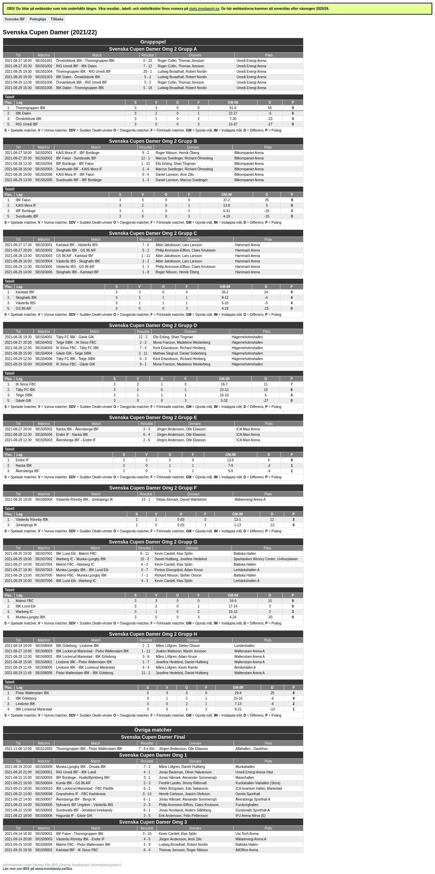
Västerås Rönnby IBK (32, 519)
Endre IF (22, 460)
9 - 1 (143, 364)
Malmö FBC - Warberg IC (75, 564)
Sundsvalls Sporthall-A (253, 810)
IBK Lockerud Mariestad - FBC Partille (85, 788)
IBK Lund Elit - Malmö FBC (76, 553)
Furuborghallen (247, 805)
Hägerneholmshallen (247, 337)
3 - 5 (146, 816)
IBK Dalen (23, 113)
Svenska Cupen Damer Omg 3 (153, 822)
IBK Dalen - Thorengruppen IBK (80, 88)
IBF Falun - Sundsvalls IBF (76, 158)
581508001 (43, 662)
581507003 (43, 570)
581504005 (43, 364)
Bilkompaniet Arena (249, 153)
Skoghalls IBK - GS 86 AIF (76, 250)
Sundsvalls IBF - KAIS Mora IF (79, 169)
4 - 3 (144, 581)
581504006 (43, 359)
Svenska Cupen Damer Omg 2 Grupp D (153, 325)
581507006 (43, 581)
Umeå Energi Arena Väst (254, 772)
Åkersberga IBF (27, 471)
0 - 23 (147, 61)
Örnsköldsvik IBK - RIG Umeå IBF (81, 82)
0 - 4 (145, 174)
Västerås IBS (25, 303)
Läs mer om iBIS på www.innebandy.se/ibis (37, 869)
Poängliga (38, 19)
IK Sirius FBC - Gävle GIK (75, 364)
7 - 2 (146, 767)
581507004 (43, 564)
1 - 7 (145, 662)
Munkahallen (245, 767)
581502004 (43, 164)
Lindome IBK (25, 704)
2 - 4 (145, 169)
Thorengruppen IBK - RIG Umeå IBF (83, 71)
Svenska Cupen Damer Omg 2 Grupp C (153, 233)
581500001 (43, 772)
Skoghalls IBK (26, 297)
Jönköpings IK (26, 525)
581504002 (43, 342)
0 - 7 (144, 570)
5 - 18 (147, 88)
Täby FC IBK (25, 390)
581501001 (43, 61)
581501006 (43, 82)
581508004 (43, 646)
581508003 (43, 651)
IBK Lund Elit (25, 606)
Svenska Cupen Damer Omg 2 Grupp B (153, 141)
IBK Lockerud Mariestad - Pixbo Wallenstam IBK (92, 651)
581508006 (43, 673)
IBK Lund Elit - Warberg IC (76, 581)
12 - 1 (145, 158)
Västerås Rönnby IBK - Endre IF (80, 839)
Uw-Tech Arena (247, 834)
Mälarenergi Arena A (250, 499)
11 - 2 (145, 673)
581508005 (43, 667)
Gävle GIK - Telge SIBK (73, 353)
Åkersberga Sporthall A (253, 799)
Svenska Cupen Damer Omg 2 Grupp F (153, 488)
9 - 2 (145, 153)
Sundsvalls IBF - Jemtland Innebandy (84, 810)
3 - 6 (145, 656)
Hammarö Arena (247, 245)
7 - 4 (143, 348)
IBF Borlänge (25, 211)
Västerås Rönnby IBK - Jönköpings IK (84, 499)
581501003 (43, 77)
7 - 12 (147, 66)
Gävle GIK (23, 400)
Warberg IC (24, 612)
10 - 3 (144, 559)
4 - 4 (145, 667)
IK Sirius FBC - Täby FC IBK (77, 348)
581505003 (43, 440)
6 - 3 (143, 359)
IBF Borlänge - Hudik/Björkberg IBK (82, 777)
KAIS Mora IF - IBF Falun (75, 174)
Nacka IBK (24, 465)
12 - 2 (143, 337)
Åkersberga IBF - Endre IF (76, 440)
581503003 (43, 256)
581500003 (43, 777)
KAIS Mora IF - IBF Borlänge (77, 153)
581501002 (43, 66)
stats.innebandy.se (204, 9)
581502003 (43, 169)
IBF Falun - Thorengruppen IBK (79, 834)
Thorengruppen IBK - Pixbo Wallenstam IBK (89, 749)
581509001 (43, 834)
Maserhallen (245, 777)
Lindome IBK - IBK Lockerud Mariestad (85, 667)
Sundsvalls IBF (27, 216)
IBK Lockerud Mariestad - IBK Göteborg (86, 656)
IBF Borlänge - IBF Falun (75, 164)
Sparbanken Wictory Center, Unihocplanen (265, 559)
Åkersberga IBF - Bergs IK (76, 799)
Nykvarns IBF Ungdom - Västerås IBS (84, 805)
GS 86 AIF (23, 308)
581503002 (43, 250)
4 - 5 (146, 839)
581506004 (43, 499)
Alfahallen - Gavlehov (252, 749)
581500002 (43, 810)
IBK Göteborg (26, 698)
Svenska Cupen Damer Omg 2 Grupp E (153, 417)
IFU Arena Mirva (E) (250, 816)
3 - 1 (145, 267)
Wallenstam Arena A (249, 651)
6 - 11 (144, 553)
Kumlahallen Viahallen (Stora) (258, 783)
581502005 (43, 180)
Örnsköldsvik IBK (28, 119)
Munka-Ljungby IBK (30, 617)
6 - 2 (144, 564)
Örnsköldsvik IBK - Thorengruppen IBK (85, 61)
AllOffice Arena (247, 850)
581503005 (43, 267)
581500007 (43, 799)
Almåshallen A (245, 667)
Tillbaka (57, 19)
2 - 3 (146, 783)
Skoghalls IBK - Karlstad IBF (77, 272)
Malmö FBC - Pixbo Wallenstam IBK (83, 844)
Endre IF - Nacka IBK (72, 434)
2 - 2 (145, 261)
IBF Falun (23, 200)
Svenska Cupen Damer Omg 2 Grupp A (153, 49)
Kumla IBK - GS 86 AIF (73, 783)
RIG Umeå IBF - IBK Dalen (76, 66)
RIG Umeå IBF (27, 124)
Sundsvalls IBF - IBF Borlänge (79, 180)
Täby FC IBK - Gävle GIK (75, 337)
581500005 (43, 805)
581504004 (43, 353)
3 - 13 (147, 794)
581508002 (43, 656)
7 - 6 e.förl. (147, 749)
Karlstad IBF (25, 292)
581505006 (43, 434)
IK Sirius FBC (26, 384)
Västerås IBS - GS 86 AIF (75, 267)
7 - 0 (145, 245)
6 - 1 (146, 788)
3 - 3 (146, 429)
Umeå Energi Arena (251, 61)
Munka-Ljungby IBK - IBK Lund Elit (82, 570)
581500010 (43, 788)
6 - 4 (146, 434)
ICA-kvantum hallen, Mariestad (259, 788)
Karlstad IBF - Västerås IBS (77, 245)
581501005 (43, 88)
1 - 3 (145, 180)
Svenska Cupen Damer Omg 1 (153, 755)
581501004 (43, 71)
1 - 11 (145, 256)
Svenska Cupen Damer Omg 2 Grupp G (153, 542)
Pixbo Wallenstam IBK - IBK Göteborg (84, 673)
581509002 (43, 850)
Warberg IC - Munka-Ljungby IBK (81, 559)
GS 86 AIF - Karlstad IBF (74, 256)
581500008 (43, 794)
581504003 (43, 348)
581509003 (43, 839)
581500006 (43, 816)
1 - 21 (145, 164)
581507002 (43, 559)
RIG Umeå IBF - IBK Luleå (76, 772)
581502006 (43, 174)
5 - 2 (147, 77)
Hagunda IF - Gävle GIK (74, 816)
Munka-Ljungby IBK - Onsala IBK (81, 767)
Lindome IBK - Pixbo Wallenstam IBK (84, 662)
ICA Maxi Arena (248, 429)
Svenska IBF (15, 19)
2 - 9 (146, 844)
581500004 (43, 783)
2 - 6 (146, 440)
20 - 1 (147, 71)
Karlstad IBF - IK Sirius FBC (77, 850)
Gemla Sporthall (248, 794)
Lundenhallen (244, 646)
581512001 (43, 749)
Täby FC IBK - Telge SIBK (75, 359)
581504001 (43, 337)
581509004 (43, 844)
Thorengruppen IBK (30, 108)
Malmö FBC (25, 601)
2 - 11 (143, 353)
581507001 (43, 553)
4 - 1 (146, 772)
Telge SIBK (24, 395)
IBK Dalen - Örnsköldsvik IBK (78, 77)
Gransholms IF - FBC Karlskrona (80, 794)
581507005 (43, 575)
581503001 (43, 245)
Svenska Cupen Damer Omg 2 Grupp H (153, 634)
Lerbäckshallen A (246, 570)
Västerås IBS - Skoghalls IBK (78, 261)
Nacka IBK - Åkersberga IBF (77, 429)
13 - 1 (146, 499)
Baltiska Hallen (244, 553)
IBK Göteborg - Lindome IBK (77, 646)
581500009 (43, 767)
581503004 (43, 261)
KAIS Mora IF (26, 205)
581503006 (43, 272)
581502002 (43, 158)
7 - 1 (144, 575)
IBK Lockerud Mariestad (34, 709)
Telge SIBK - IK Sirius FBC (76, 342)
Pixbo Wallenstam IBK (32, 693)
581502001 (43, 153)
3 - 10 (147, 834)
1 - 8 (145, 272)
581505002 (43, 429)
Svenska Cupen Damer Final (153, 737)
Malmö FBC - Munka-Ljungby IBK (81, 575)
